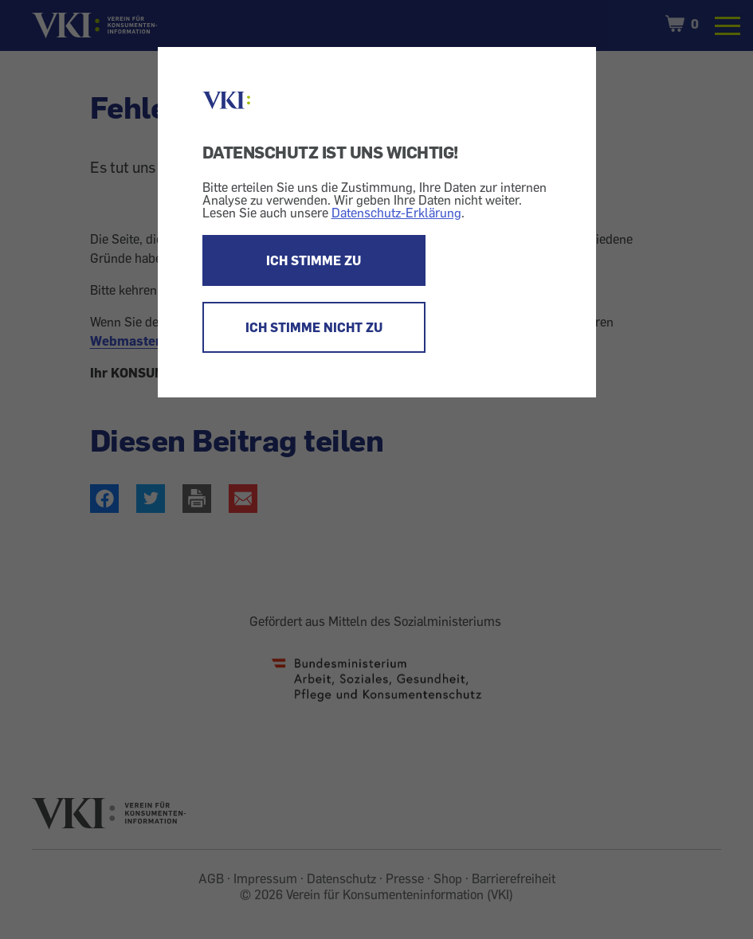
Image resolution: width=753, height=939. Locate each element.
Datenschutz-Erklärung (396, 213)
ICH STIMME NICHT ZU (313, 327)
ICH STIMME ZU (313, 260)
